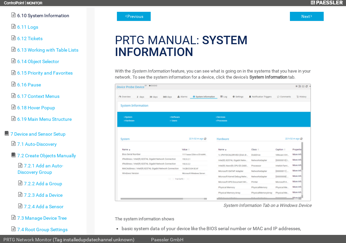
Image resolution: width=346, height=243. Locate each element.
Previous (135, 16)
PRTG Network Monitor (27, 239)
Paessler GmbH (167, 239)
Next (305, 16)
